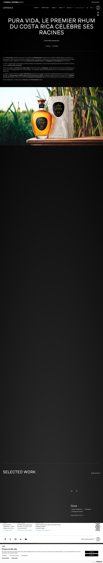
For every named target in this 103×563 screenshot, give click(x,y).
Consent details (5, 558)
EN (93, 7)
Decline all (91, 555)
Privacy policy (14, 558)
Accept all (91, 552)
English (4, 546)
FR (91, 7)
